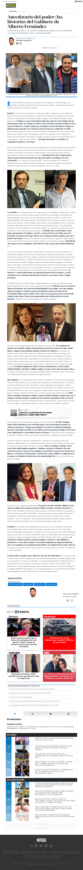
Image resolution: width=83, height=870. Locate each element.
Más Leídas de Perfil (16, 780)
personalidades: (14, 582)
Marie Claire (26, 852)
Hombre (45, 852)
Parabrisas (64, 852)
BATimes (55, 857)
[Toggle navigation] (3, 5)
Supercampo (75, 852)
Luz (32, 857)
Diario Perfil (8, 852)
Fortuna (36, 852)
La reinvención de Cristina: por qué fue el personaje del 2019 (32, 689)
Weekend (54, 852)
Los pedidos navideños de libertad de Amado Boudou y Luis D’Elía (34, 705)
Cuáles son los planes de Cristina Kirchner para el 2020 (30, 693)
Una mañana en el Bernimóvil (21, 697)
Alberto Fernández (15, 584)
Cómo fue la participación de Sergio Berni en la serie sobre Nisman (35, 414)
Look (26, 857)
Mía (38, 857)
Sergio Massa (39, 584)
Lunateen (46, 857)
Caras (17, 852)
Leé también (25, 410)
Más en (18, 612)
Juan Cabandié (51, 584)
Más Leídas (11, 735)
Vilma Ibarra (28, 584)
